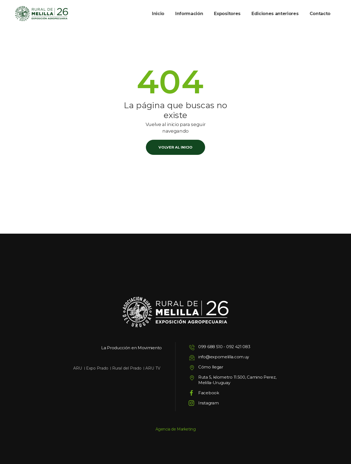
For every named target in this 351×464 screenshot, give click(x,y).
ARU (77, 368)
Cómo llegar (210, 367)
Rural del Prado (126, 368)
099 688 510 (210, 346)
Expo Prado (97, 368)
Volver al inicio (175, 147)
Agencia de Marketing (175, 429)
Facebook (208, 392)
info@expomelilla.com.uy (223, 356)
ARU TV (152, 368)
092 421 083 (238, 346)
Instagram (208, 403)
